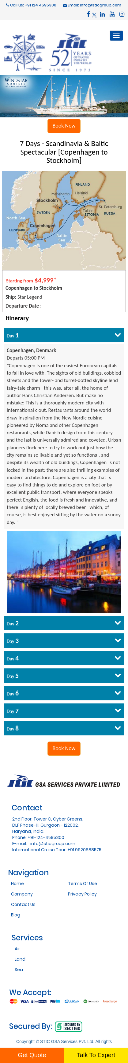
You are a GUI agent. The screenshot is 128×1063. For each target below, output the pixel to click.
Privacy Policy (82, 894)
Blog (15, 915)
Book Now (64, 125)
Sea (19, 970)
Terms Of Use (82, 883)
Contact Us (23, 904)
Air (17, 949)
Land (20, 959)
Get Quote (32, 1055)
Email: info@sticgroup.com (92, 5)
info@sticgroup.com (52, 844)
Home (17, 883)
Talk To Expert (96, 1055)
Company (22, 894)
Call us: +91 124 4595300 (31, 5)
